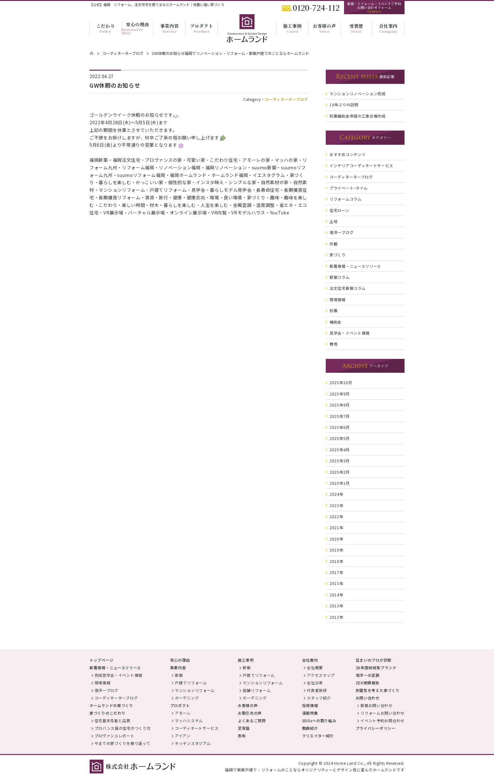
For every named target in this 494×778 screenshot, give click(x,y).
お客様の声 (248, 705)
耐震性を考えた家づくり (378, 690)
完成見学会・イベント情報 (118, 675)
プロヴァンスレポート (115, 735)
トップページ (101, 660)
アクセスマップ (321, 675)
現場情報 (103, 682)
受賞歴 (244, 728)
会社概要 (315, 667)
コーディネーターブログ (286, 99)
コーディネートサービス (197, 728)
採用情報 (310, 705)
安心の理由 (180, 660)
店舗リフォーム (257, 690)
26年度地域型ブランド (376, 667)
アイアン (183, 735)
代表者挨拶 (317, 690)
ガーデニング (187, 697)
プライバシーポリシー (376, 728)
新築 (179, 675)
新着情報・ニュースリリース (115, 667)
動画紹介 (310, 728)
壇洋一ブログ (106, 690)
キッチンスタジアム (192, 743)
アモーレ (183, 713)
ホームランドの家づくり (111, 705)
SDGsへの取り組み (319, 720)
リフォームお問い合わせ (382, 713)
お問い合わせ (368, 697)
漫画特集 (310, 713)
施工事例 (246, 660)
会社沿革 (315, 682)
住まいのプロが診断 (374, 660)
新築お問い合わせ (376, 705)
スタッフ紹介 (319, 697)
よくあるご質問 (252, 720)
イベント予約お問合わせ (382, 720)
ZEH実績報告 (368, 682)
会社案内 (310, 660)
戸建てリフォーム (191, 682)
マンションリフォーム (195, 690)
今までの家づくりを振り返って (122, 743)
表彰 (242, 735)
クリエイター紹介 (318, 735)
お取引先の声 (250, 713)
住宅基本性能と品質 (112, 720)
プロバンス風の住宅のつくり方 (123, 728)
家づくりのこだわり (107, 713)
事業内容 (178, 667)
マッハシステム (189, 720)
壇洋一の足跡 (368, 675)
